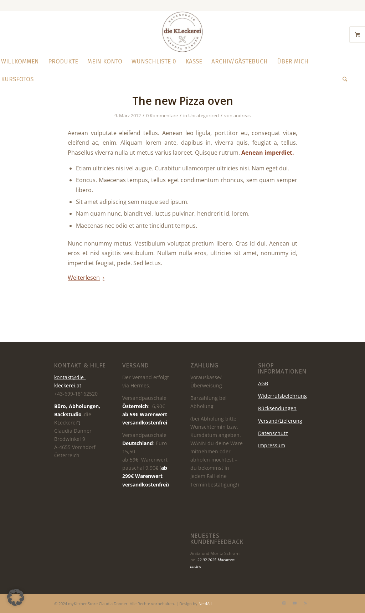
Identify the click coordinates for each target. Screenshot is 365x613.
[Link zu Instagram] (284, 603)
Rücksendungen (277, 408)
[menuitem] (63, 62)
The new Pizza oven (182, 100)
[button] (15, 597)
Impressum (271, 445)
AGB (263, 383)
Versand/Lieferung (280, 420)
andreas (242, 115)
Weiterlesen (87, 278)
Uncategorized (203, 115)
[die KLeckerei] (182, 32)
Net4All (204, 603)
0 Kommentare (162, 115)
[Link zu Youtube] (294, 603)
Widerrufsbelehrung (282, 395)
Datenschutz (273, 433)
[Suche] (342, 79)
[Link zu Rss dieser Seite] (305, 603)
